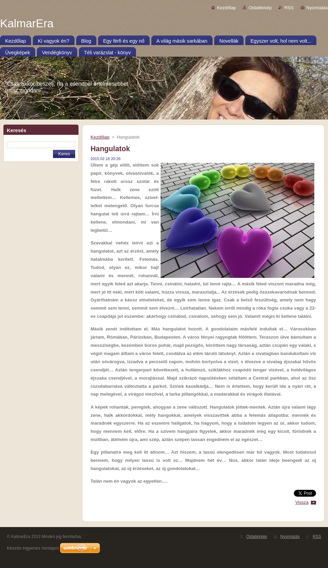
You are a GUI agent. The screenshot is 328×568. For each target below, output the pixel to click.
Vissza (302, 502)
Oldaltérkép (260, 7)
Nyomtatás (317, 7)
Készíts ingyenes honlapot (33, 548)
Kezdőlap (226, 7)
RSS (288, 7)
